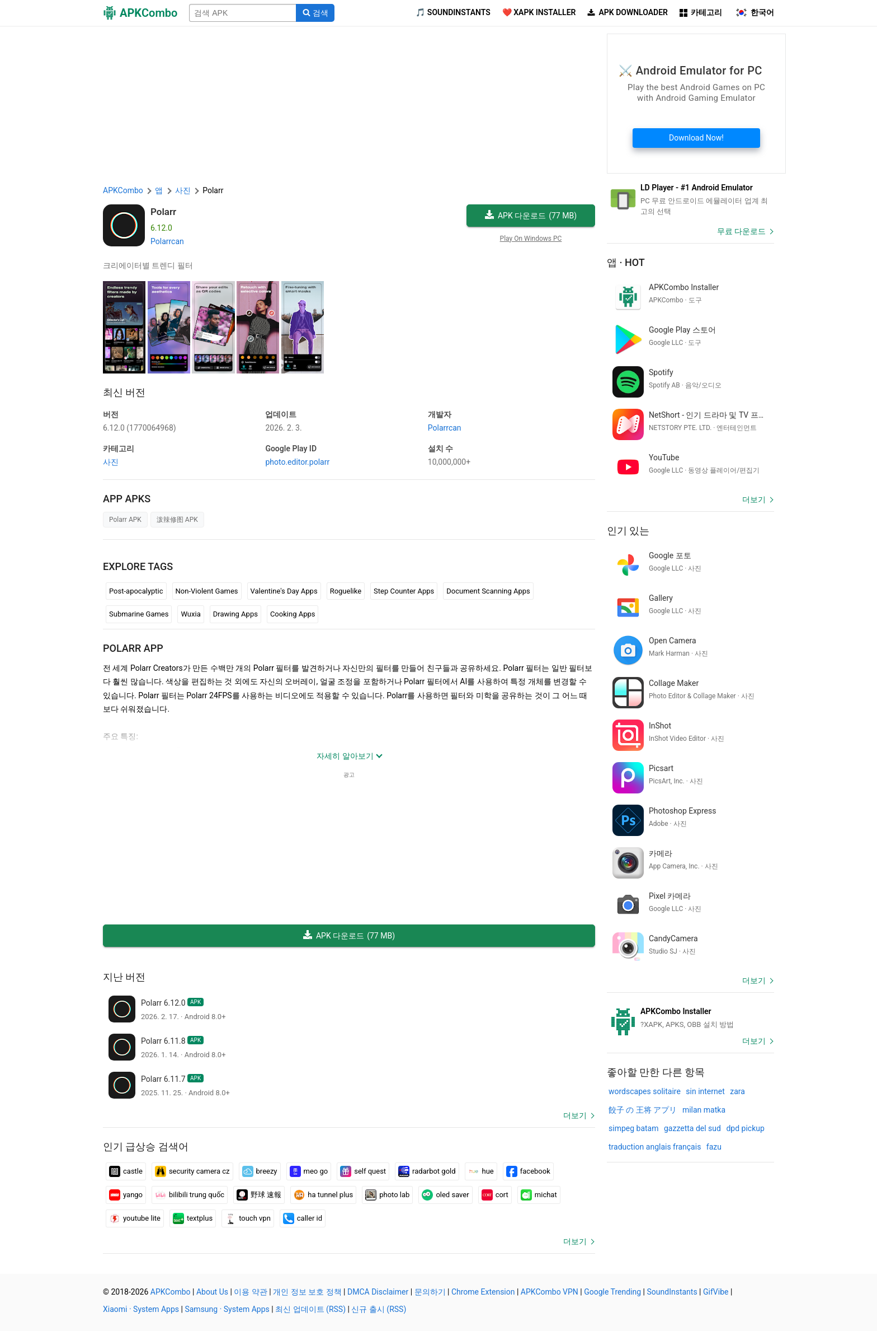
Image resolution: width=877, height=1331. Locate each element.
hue (481, 1171)
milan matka (703, 1109)
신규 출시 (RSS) (378, 1309)
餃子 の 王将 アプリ (643, 1109)
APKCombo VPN (549, 1291)
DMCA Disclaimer (377, 1291)
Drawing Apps (235, 614)
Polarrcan (167, 241)
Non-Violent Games (207, 591)
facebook (528, 1171)
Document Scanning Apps (488, 591)
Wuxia (190, 614)
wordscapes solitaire (645, 1091)
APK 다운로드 (531, 216)
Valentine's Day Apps (284, 591)
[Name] (242, 13)
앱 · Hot (626, 262)
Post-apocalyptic (136, 591)
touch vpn (248, 1218)
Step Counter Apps (404, 591)
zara (737, 1091)
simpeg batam (633, 1128)
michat (539, 1195)
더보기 (575, 1115)
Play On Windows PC (531, 238)
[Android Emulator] (690, 199)
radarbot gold (426, 1171)
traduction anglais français (655, 1146)
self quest (363, 1171)
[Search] (315, 13)
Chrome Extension (483, 1291)
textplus (193, 1218)
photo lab (387, 1195)
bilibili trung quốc (189, 1195)
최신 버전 (124, 392)
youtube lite (135, 1218)
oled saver (445, 1195)
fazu (714, 1146)
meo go (309, 1171)
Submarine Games (138, 614)
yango (126, 1195)
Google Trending (612, 1291)
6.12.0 (139, 427)
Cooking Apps (292, 614)
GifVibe (715, 1291)
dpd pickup (745, 1128)
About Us (212, 1291)
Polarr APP (133, 648)
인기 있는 (628, 530)
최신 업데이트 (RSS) (310, 1309)
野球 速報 (259, 1195)
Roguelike (345, 591)
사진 (111, 461)
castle (126, 1171)
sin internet (705, 1091)
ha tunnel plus (323, 1195)
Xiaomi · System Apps (141, 1309)
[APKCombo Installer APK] (690, 1018)
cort (495, 1195)
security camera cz (192, 1171)
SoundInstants (672, 1291)
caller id (302, 1218)
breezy (259, 1171)
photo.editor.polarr (297, 461)
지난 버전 (124, 977)
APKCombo (123, 190)
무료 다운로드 (741, 231)
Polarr (163, 211)
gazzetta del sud (692, 1128)
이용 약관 (250, 1291)
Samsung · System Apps (227, 1309)
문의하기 (430, 1291)
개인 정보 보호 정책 (307, 1291)
